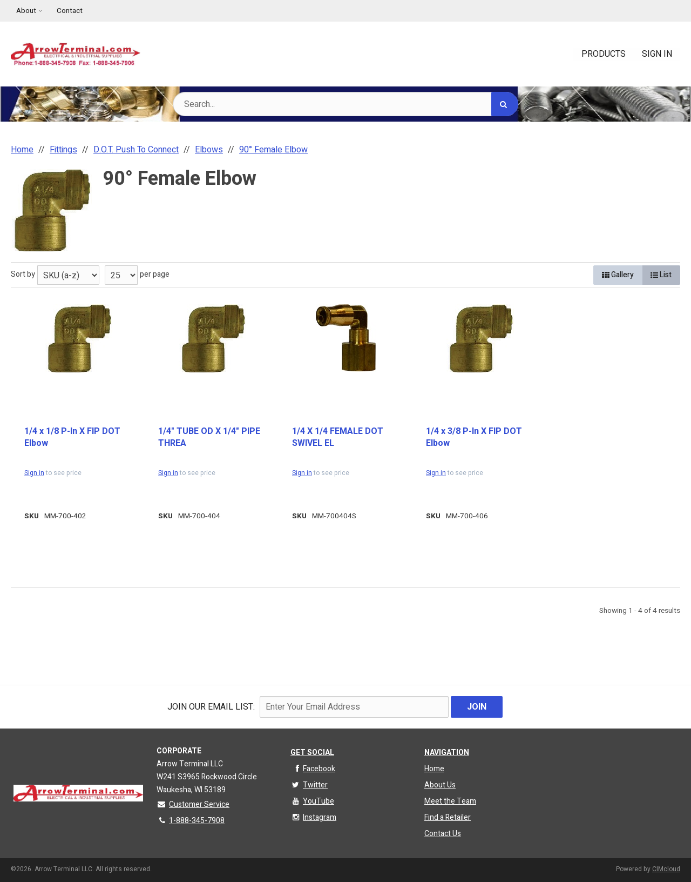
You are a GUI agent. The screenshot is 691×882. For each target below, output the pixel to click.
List (661, 274)
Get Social (312, 752)
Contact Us (442, 833)
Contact (70, 10)
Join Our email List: (211, 706)
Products (603, 54)
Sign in (34, 473)
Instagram (313, 817)
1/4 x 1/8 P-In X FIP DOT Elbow (72, 437)
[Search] (504, 104)
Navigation (446, 752)
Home (434, 768)
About (26, 10)
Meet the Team (450, 801)
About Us (440, 785)
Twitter (309, 785)
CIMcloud (666, 869)
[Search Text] (345, 104)
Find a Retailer (447, 817)
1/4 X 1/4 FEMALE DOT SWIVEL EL (337, 437)
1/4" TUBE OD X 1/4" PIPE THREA (209, 437)
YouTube (312, 801)
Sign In (657, 54)
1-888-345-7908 (191, 820)
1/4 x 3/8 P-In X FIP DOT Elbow (474, 437)
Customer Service (193, 804)
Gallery (618, 274)
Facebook (312, 768)
